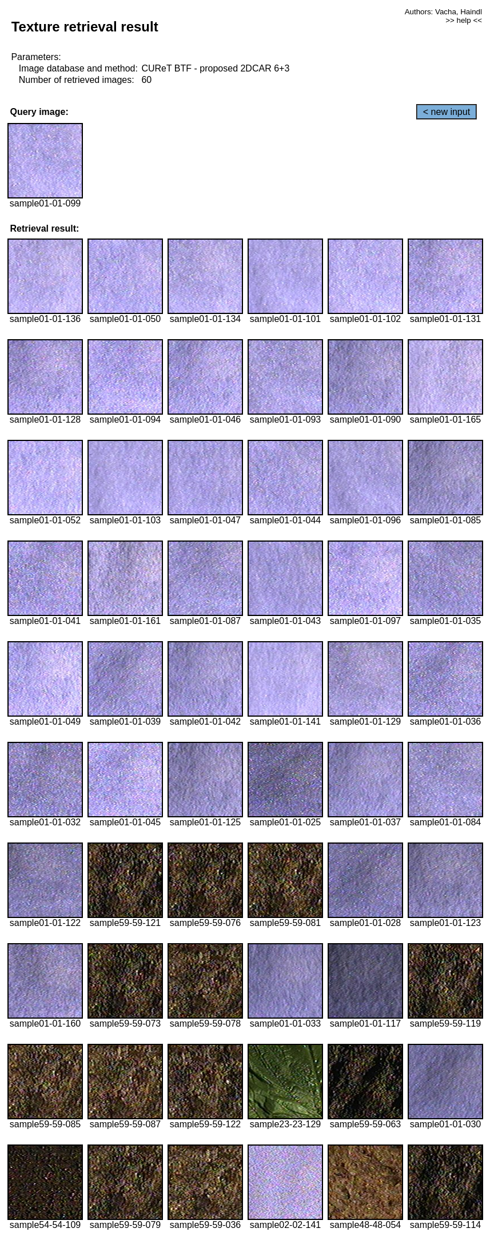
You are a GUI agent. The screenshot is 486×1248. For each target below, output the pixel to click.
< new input (446, 112)
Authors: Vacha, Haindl (443, 11)
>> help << (463, 20)
